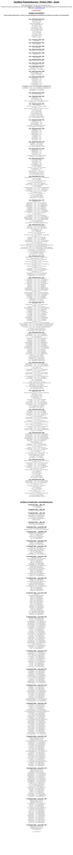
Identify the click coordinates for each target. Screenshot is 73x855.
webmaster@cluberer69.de (40, 8)
